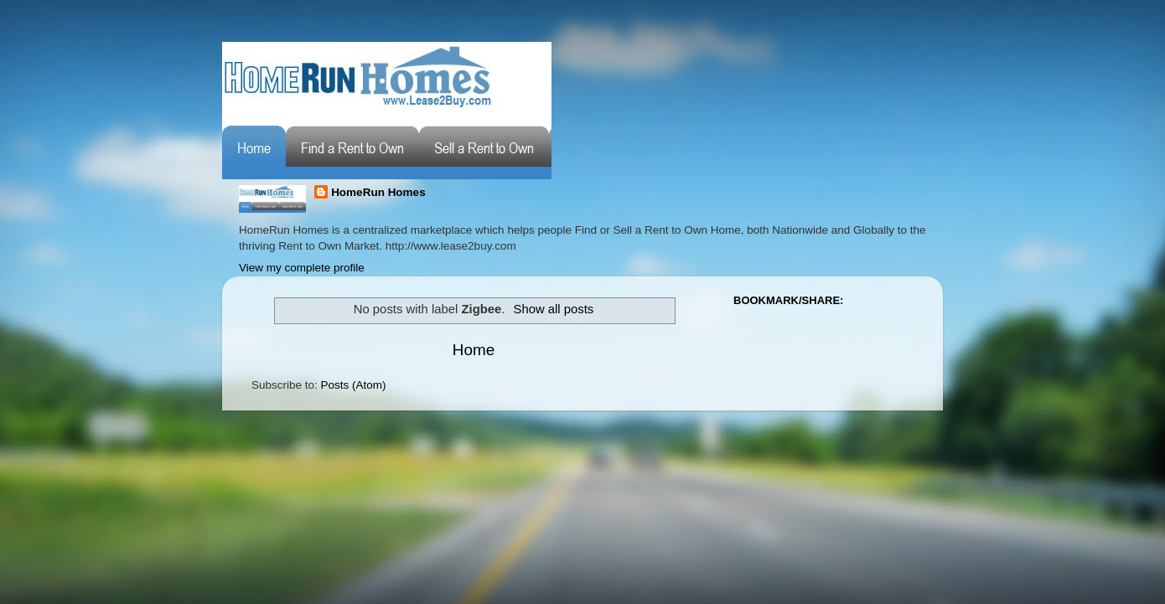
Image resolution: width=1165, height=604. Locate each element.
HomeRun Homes (378, 192)
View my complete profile (302, 267)
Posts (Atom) (353, 385)
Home (473, 350)
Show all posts (554, 309)
